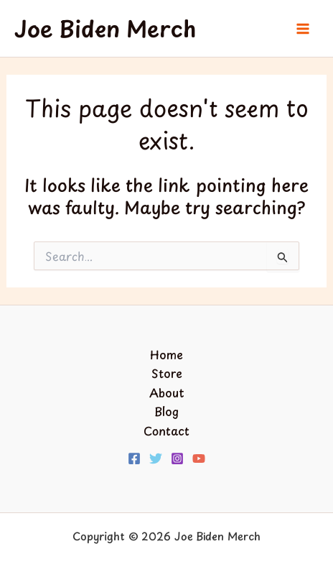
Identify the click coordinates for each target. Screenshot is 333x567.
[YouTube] (198, 458)
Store (166, 373)
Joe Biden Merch (105, 28)
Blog (166, 411)
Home (166, 354)
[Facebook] (134, 458)
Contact (166, 430)
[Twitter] (155, 458)
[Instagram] (177, 458)
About (166, 392)
